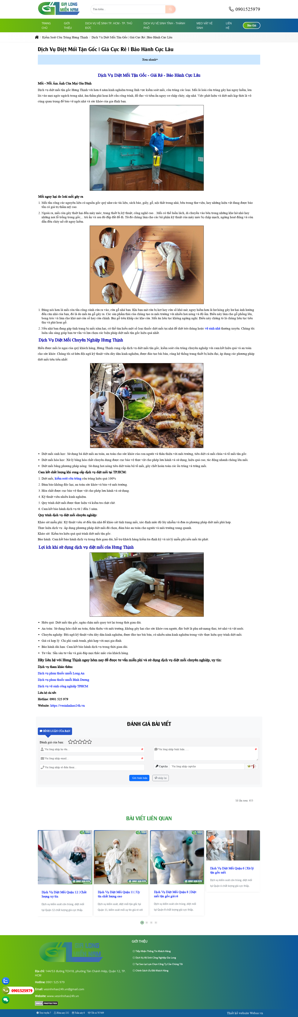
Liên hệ (229, 25)
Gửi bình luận (139, 778)
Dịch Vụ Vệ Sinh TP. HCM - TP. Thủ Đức (108, 25)
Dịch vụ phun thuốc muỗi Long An (61, 673)
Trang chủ (46, 25)
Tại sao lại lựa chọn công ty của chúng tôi (158, 964)
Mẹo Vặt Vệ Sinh (204, 25)
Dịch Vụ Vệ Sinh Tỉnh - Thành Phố (164, 25)
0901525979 (244, 9)
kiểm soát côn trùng (68, 478)
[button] (157, 59)
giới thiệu (68, 25)
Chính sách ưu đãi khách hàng (150, 970)
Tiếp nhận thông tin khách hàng (152, 951)
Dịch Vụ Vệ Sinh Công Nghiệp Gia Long (154, 957)
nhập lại (161, 778)
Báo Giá (251, 25)
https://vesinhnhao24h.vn (67, 705)
